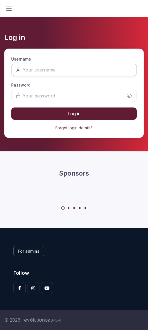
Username (21, 59)
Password (20, 85)
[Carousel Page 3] (74, 208)
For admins (28, 251)
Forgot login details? (74, 127)
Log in (74, 113)
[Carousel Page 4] (79, 208)
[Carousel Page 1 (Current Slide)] (63, 208)
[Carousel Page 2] (68, 208)
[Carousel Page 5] (85, 208)
